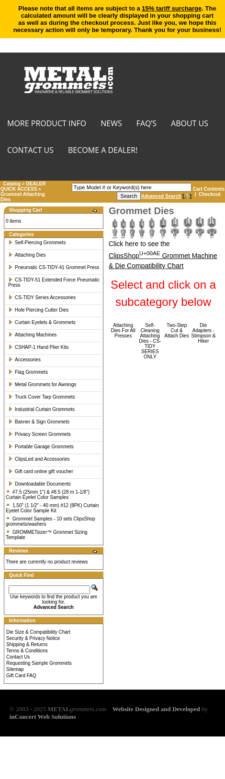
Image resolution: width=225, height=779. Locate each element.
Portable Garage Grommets (41, 446)
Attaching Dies (26, 255)
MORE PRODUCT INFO (46, 124)
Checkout (210, 194)
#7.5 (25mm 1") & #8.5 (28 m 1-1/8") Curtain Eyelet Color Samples (48, 494)
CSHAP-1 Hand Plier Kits (38, 347)
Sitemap (15, 669)
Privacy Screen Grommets (39, 434)
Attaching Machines (32, 334)
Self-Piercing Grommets (37, 242)
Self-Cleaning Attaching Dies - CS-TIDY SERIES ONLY (150, 341)
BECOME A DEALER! (102, 150)
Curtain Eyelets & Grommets (42, 322)
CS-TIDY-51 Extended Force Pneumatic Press (54, 282)
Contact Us (18, 657)
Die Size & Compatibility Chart (38, 632)
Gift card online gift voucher (40, 471)
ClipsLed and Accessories (39, 459)
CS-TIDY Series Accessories (42, 297)
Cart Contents (209, 189)
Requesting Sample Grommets (39, 663)
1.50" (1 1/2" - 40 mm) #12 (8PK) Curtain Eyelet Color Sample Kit (52, 508)
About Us (189, 124)
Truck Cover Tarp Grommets (41, 397)
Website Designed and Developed (156, 709)
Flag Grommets (28, 372)
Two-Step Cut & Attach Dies (177, 330)
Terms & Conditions (27, 650)
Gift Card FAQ (21, 675)
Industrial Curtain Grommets (41, 409)
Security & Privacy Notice (33, 638)
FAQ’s (146, 124)
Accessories (24, 359)
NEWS (111, 124)
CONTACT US (30, 150)
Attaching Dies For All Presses (123, 330)
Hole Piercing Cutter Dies (38, 310)
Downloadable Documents (39, 484)
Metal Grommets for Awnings (42, 384)
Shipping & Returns (26, 644)
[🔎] (166, 196)
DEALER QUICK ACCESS (22, 186)
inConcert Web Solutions (43, 716)
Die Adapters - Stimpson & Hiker (203, 333)
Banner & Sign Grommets (38, 421)
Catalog (12, 183)
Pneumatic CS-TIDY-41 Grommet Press (53, 267)
